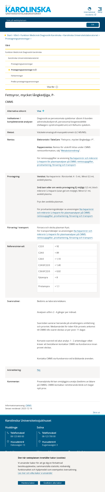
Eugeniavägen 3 (50, 445)
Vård (16, 35)
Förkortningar (17, 75)
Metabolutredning (70, 150)
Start (9, 35)
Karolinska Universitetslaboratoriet (80, 35)
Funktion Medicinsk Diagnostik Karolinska (41, 35)
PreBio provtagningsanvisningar (25, 81)
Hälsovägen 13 (18, 445)
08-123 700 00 (49, 436)
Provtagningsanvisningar (17, 38)
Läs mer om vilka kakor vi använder (35, 473)
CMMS (28, 405)
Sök (92, 24)
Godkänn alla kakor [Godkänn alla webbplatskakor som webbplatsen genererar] (53, 483)
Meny (100, 12)
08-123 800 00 (17, 436)
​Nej (38, 370)
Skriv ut (96, 412)
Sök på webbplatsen (16, 24)
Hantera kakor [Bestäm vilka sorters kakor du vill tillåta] (28, 483)
